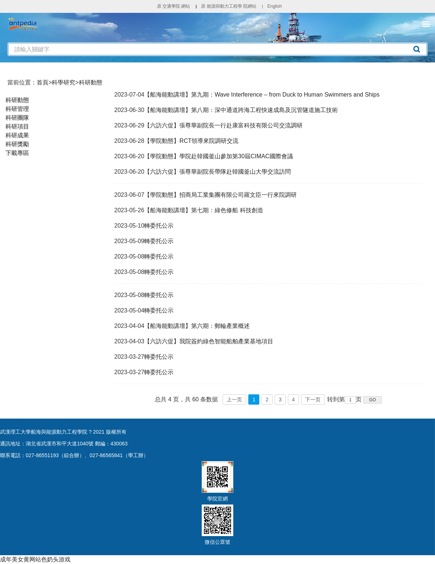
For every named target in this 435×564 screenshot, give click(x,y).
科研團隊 (17, 118)
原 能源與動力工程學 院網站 (228, 6)
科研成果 (17, 135)
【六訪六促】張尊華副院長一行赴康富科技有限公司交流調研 (223, 125)
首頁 (42, 82)
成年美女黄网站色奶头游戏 (35, 559)
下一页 (313, 399)
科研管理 (17, 109)
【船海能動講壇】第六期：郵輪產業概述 (197, 326)
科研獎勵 (17, 144)
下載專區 (17, 153)
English (274, 6)
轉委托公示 (158, 226)
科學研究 (63, 82)
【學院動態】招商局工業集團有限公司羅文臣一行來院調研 (220, 195)
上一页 (234, 399)
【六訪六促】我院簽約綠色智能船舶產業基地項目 (208, 341)
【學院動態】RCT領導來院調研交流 (191, 141)
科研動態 (90, 82)
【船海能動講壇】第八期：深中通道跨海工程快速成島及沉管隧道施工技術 (241, 110)
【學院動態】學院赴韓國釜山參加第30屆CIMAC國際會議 (218, 156)
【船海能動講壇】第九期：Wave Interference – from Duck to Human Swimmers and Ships (261, 94)
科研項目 (17, 126)
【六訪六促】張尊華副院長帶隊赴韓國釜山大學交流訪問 (217, 172)
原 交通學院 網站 (173, 6)
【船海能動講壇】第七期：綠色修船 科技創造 (203, 210)
